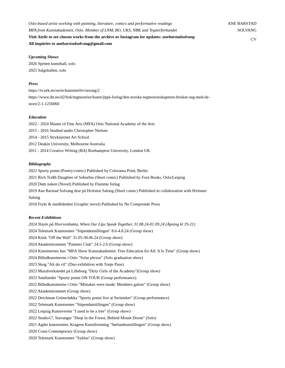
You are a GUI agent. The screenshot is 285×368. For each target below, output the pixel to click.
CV (254, 39)
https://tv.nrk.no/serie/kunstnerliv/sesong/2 (64, 90)
